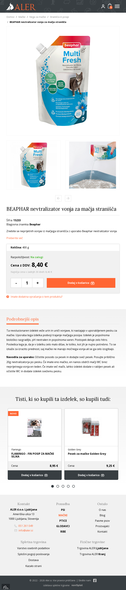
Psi (63, 510)
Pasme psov (102, 521)
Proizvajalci (102, 526)
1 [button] (52, 486)
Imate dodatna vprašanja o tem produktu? (34, 296)
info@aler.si (23, 530)
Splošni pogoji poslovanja (33, 554)
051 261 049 (23, 526)
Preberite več (14, 238)
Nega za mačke (37, 16)
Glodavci (63, 526)
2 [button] (57, 486)
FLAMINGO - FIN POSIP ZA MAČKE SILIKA (32, 455)
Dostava (33, 560)
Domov (10, 16)
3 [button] (63, 486)
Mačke (21, 16)
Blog (102, 515)
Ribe (63, 531)
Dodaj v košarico (81, 283)
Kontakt (102, 531)
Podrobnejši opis (22, 319)
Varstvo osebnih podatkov (33, 548)
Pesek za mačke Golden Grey (87, 454)
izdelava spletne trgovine (56, 585)
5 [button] (73, 486)
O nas (102, 510)
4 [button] (68, 486)
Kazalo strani (33, 566)
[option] (33, 165)
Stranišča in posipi (59, 16)
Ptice (63, 521)
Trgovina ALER (92, 548)
